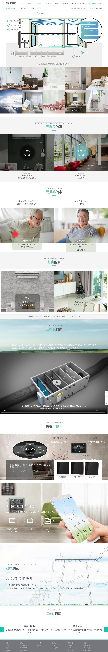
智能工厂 (8, 650)
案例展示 (57, 3)
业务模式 (49, 3)
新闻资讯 (70, 650)
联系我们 (83, 3)
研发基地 (8, 648)
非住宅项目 (55, 648)
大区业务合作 (86, 648)
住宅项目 (54, 645)
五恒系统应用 (23, 8)
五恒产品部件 (36, 8)
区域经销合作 (86, 645)
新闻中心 (66, 3)
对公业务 (39, 648)
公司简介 (8, 645)
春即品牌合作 (86, 650)
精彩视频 (70, 645)
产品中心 (39, 3)
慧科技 (29, 3)
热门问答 (70, 648)
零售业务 (39, 645)
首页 (22, 3)
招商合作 (74, 3)
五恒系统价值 (10, 8)
